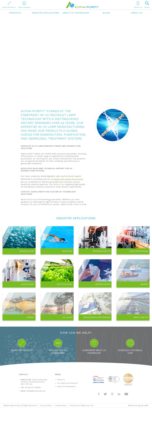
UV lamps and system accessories (67, 179)
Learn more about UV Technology (94, 346)
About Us (136, 13)
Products (15, 13)
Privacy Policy (46, 405)
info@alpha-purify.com (35, 391)
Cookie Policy (60, 405)
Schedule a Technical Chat (130, 346)
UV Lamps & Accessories (67, 383)
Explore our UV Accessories (57, 346)
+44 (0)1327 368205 (33, 387)
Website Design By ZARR (138, 405)
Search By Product (21, 345)
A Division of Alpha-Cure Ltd (81, 405)
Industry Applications (45, 13)
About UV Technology (76, 13)
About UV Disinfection (66, 386)
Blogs (106, 13)
